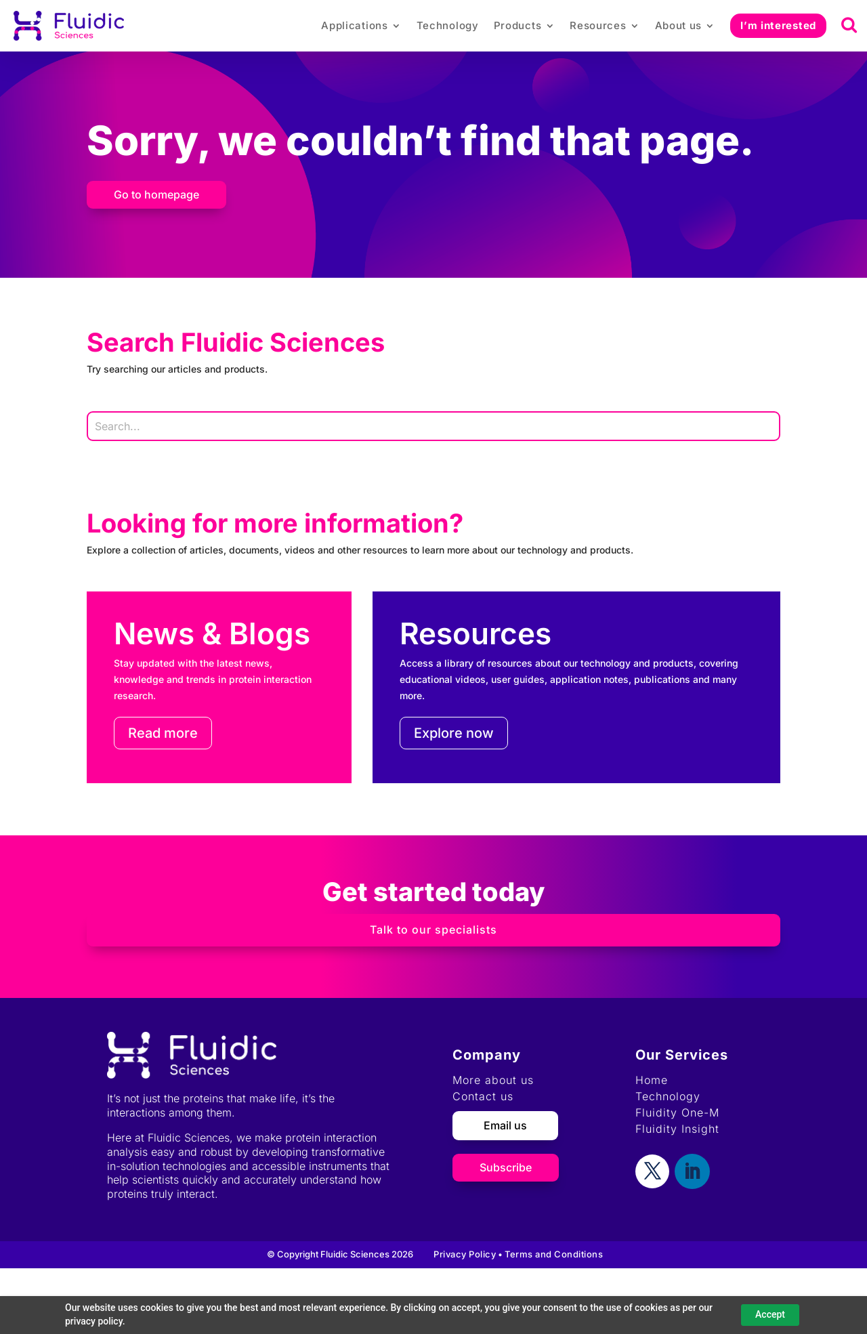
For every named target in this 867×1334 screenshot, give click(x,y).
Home (651, 1080)
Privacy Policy (465, 1254)
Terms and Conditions (554, 1254)
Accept (770, 1314)
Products (518, 25)
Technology (448, 25)
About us (678, 25)
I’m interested (778, 25)
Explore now (454, 733)
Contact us (482, 1096)
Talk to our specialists (433, 929)
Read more (163, 733)
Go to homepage (156, 194)
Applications (354, 25)
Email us (505, 1125)
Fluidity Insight (677, 1128)
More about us (493, 1080)
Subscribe (506, 1167)
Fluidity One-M (677, 1112)
